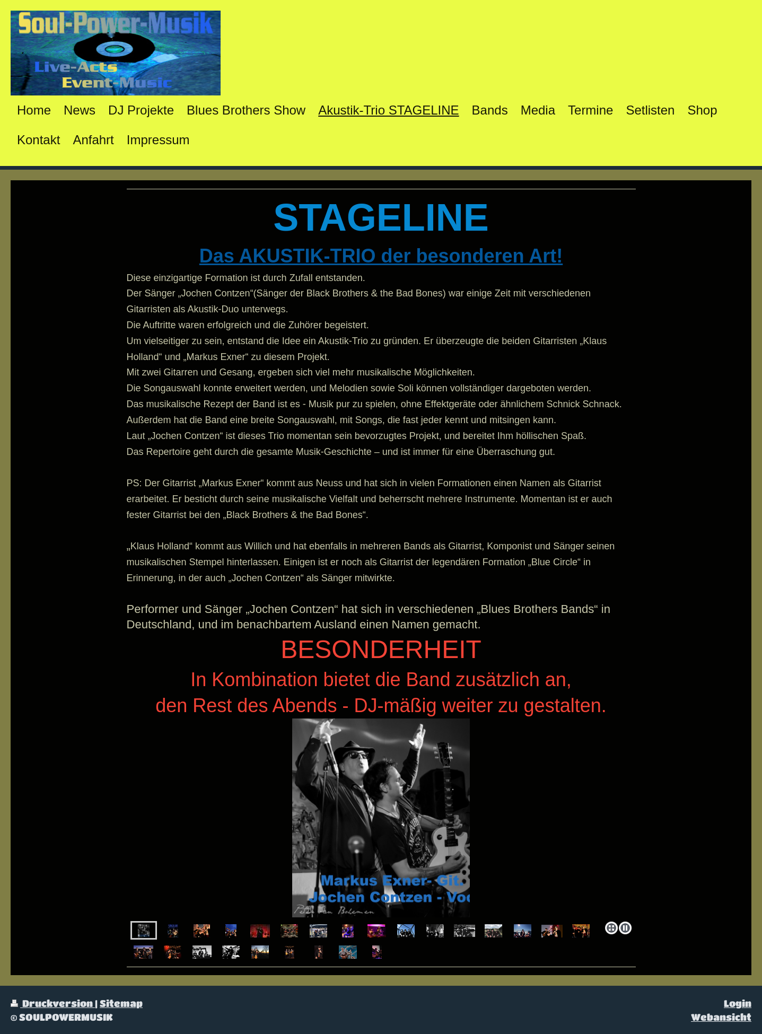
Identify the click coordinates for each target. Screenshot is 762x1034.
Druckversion (53, 1003)
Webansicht (721, 1016)
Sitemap (121, 1003)
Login (737, 1003)
